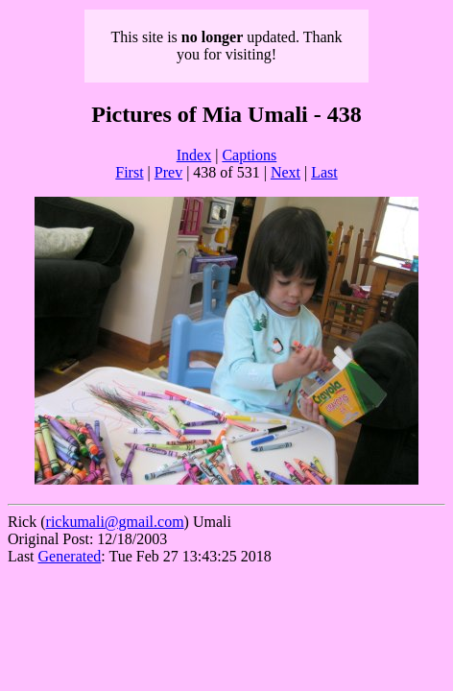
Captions (249, 155)
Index (194, 155)
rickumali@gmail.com (115, 521)
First (129, 172)
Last (324, 172)
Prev (168, 172)
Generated (70, 556)
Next (285, 172)
